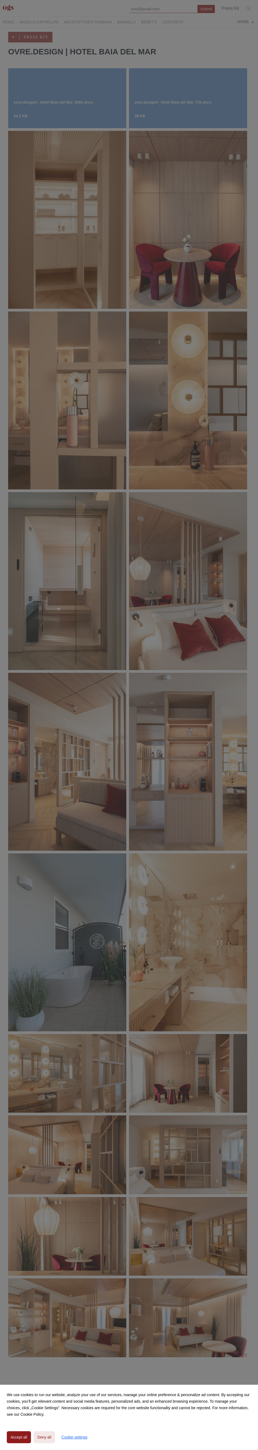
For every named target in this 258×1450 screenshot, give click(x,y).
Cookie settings (74, 1437)
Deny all (44, 1437)
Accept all (19, 1437)
